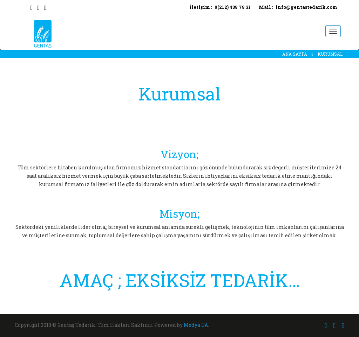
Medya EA (196, 325)
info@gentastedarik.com (306, 7)
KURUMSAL (330, 54)
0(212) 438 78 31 (233, 7)
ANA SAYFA (294, 54)
